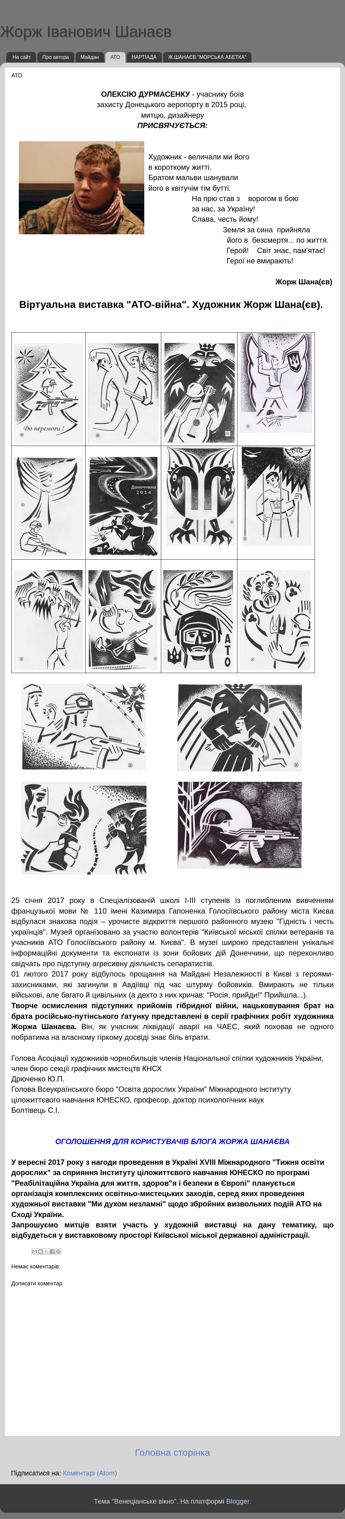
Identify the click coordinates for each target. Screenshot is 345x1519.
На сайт (22, 57)
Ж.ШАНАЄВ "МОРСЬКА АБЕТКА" (207, 57)
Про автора (55, 57)
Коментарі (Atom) (90, 1473)
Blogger (237, 1501)
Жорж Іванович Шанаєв (86, 31)
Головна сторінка (172, 1452)
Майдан (90, 57)
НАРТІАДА (144, 57)
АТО (115, 57)
